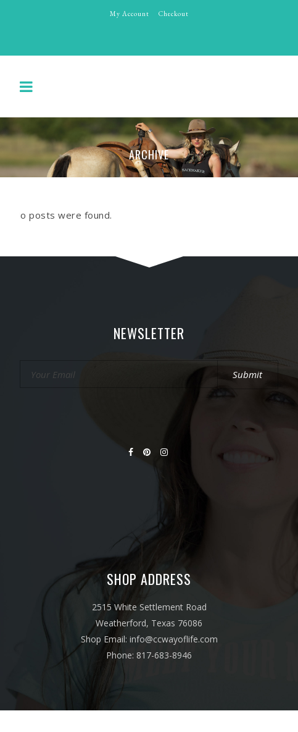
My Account (129, 13)
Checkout (174, 13)
